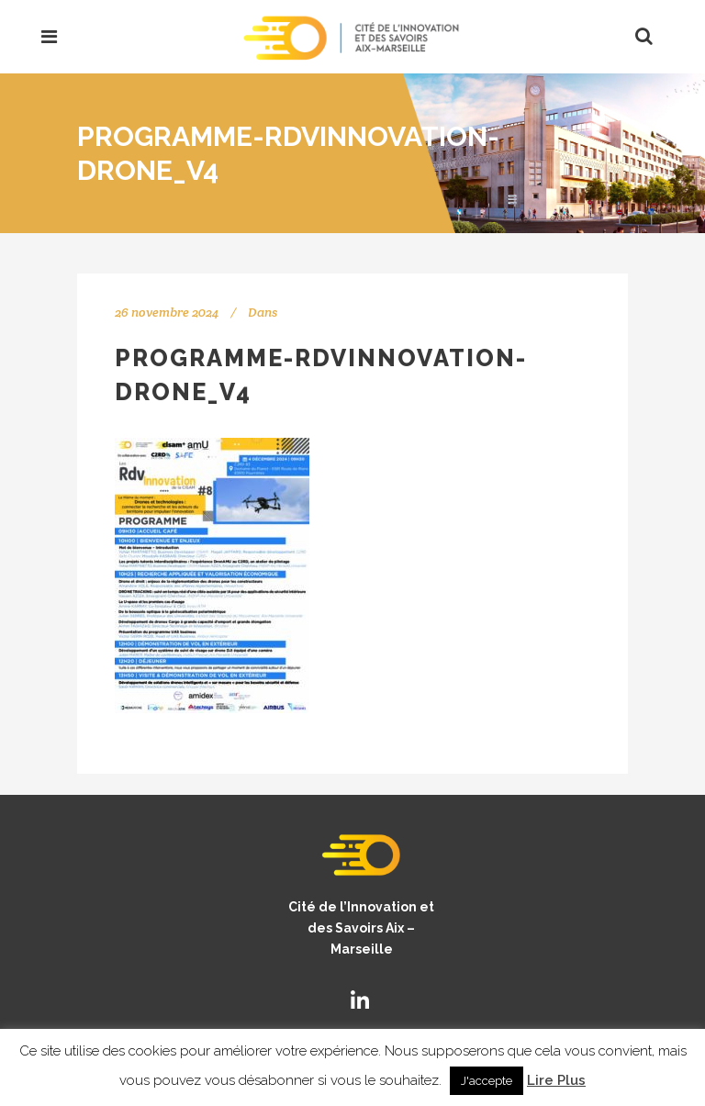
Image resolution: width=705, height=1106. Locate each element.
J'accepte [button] (486, 1081)
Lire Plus (556, 1080)
